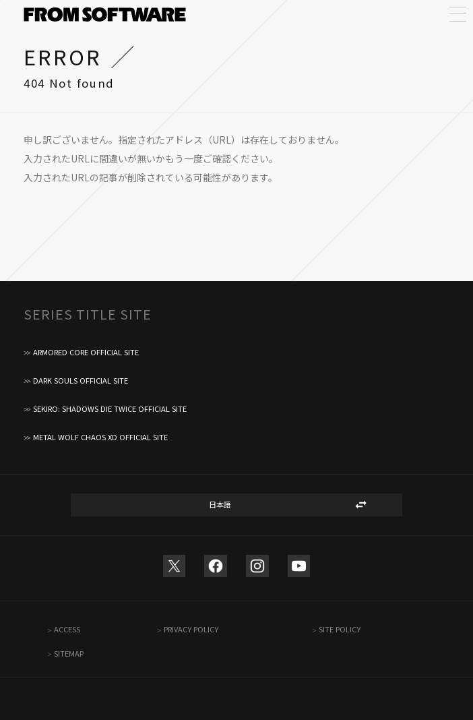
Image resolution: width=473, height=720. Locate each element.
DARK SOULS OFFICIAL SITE (80, 381)
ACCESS (67, 629)
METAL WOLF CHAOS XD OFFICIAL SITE (100, 437)
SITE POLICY (339, 629)
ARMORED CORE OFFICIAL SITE (86, 352)
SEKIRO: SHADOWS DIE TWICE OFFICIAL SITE (110, 409)
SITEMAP (69, 654)
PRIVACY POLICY (191, 629)
